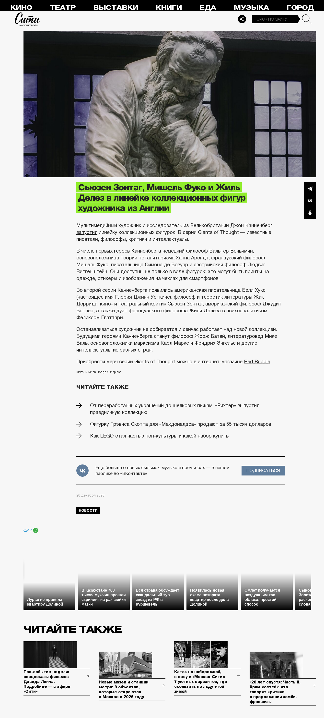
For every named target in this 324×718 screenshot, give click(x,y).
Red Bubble (257, 361)
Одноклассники (310, 213)
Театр (63, 7)
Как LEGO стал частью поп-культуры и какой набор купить (159, 435)
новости (88, 510)
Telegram (310, 188)
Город (300, 7)
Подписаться (263, 470)
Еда (207, 7)
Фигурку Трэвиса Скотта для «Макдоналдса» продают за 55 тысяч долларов (180, 424)
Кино (21, 7)
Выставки (115, 7)
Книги (169, 7)
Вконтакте (310, 201)
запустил (86, 232)
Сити (27, 19)
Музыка (251, 7)
